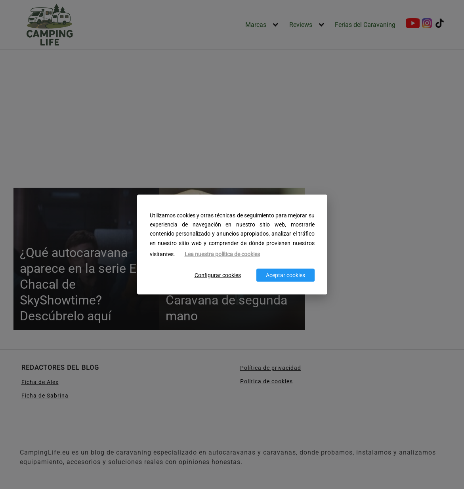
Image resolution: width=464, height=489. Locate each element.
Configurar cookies (218, 275)
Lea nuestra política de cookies (222, 254)
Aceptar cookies (285, 275)
